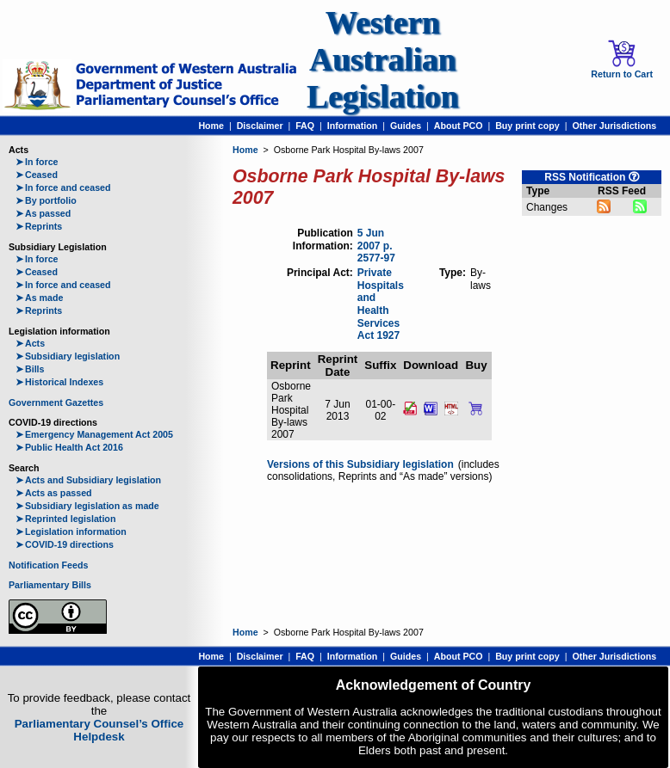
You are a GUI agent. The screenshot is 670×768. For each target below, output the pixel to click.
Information (352, 125)
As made (39, 297)
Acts (30, 343)
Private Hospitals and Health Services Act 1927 (380, 304)
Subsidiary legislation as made (87, 506)
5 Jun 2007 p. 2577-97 (376, 245)
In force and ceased (63, 187)
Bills (30, 369)
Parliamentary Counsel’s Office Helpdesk (99, 730)
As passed (43, 213)
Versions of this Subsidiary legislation (360, 464)
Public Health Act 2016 (69, 447)
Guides (405, 125)
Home (211, 125)
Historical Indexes (59, 382)
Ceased (37, 174)
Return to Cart (622, 59)
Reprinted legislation (65, 518)
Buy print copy (527, 125)
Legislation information (71, 531)
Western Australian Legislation (382, 59)
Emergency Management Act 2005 (94, 434)
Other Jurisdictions (614, 125)
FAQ (304, 125)
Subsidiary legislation (68, 356)
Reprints (39, 226)
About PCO (458, 125)
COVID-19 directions (65, 544)
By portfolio (46, 200)
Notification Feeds (48, 565)
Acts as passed (54, 493)
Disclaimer (260, 125)
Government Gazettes (56, 402)
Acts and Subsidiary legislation (88, 480)
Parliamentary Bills (50, 585)
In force (37, 162)
